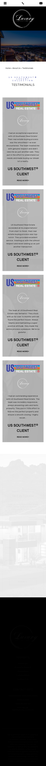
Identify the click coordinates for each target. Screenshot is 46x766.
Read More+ (23, 180)
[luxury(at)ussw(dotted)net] (40, 3)
